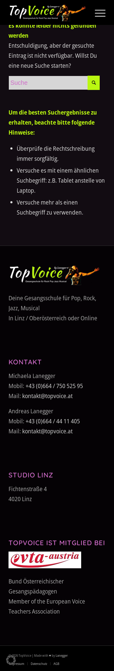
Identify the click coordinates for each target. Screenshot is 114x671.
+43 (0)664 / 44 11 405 (53, 421)
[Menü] (97, 12)
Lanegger (61, 655)
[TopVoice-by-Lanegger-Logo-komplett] (47, 12)
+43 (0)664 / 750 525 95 (54, 386)
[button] (11, 660)
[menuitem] (97, 12)
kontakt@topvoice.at (47, 396)
